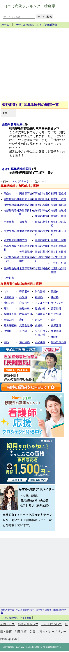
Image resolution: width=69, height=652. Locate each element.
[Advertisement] (34, 66)
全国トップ (7, 624)
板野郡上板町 (27, 199)
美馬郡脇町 (25, 251)
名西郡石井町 (27, 268)
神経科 (55, 297)
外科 (6, 308)
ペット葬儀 (25, 617)
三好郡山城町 (11, 268)
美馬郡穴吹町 (42, 240)
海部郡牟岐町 (42, 210)
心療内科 (24, 302)
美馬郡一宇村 (58, 240)
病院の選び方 (7, 610)
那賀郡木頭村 (27, 231)
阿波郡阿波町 (27, 193)
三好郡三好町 (58, 263)
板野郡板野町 (11, 199)
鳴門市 (23, 240)
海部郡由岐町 (58, 210)
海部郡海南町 (42, 204)
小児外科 (56, 314)
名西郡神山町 (42, 268)
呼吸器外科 (25, 314)
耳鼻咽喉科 (10, 325)
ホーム (5, 24)
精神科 (39, 297)
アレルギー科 (42, 302)
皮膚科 (39, 325)
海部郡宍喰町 (11, 210)
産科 (21, 319)
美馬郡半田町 (42, 246)
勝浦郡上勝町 (58, 216)
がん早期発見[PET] (25, 610)
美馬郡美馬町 (58, 246)
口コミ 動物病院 (9, 617)
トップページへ (22, 181)
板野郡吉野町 (27, 204)
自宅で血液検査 (43, 610)
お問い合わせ (9, 639)
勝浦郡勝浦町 (42, 216)
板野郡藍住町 (58, 193)
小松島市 (9, 221)
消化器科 (40, 291)
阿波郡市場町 (42, 193)
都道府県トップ (28, 624)
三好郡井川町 (42, 251)
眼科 (53, 319)
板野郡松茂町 (11, 204)
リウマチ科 (57, 302)
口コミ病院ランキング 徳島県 (29, 6)
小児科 (23, 297)
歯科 (6, 342)
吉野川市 (9, 278)
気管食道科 (25, 325)
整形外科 (24, 308)
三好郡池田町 (58, 251)
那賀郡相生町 (42, 221)
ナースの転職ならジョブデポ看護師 (36, 24)
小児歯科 (40, 342)
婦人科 (39, 319)
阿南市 (7, 193)
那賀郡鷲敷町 (11, 240)
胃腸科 (55, 291)
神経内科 (9, 302)
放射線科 (56, 331)
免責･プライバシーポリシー (47, 631)
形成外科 (40, 308)
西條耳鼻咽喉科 (12, 124)
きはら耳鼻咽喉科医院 (16, 168)
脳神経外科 (10, 314)
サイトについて (51, 624)
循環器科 (9, 297)
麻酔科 (55, 336)
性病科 (7, 331)
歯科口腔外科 (58, 342)
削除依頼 (20, 631)
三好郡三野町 (58, 257)
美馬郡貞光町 (27, 246)
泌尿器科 (56, 325)
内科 (6, 291)
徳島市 (23, 221)
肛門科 (23, 331)
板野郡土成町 (58, 199)
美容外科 (56, 308)
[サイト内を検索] (19, 17)
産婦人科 (9, 319)
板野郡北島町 (42, 199)
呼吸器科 (24, 291)
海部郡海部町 (58, 204)
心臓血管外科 (42, 314)
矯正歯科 (24, 342)
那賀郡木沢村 (11, 231)
